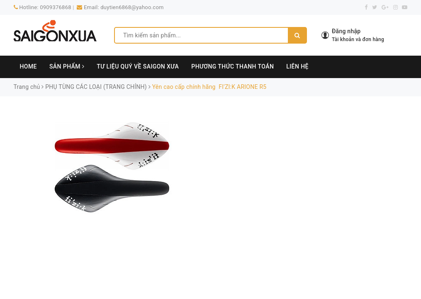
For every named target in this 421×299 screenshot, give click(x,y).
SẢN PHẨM (66, 66)
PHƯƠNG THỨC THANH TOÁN (232, 66)
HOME (28, 66)
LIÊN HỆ (297, 66)
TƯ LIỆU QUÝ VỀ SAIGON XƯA (138, 66)
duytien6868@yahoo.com (131, 7)
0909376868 (55, 7)
